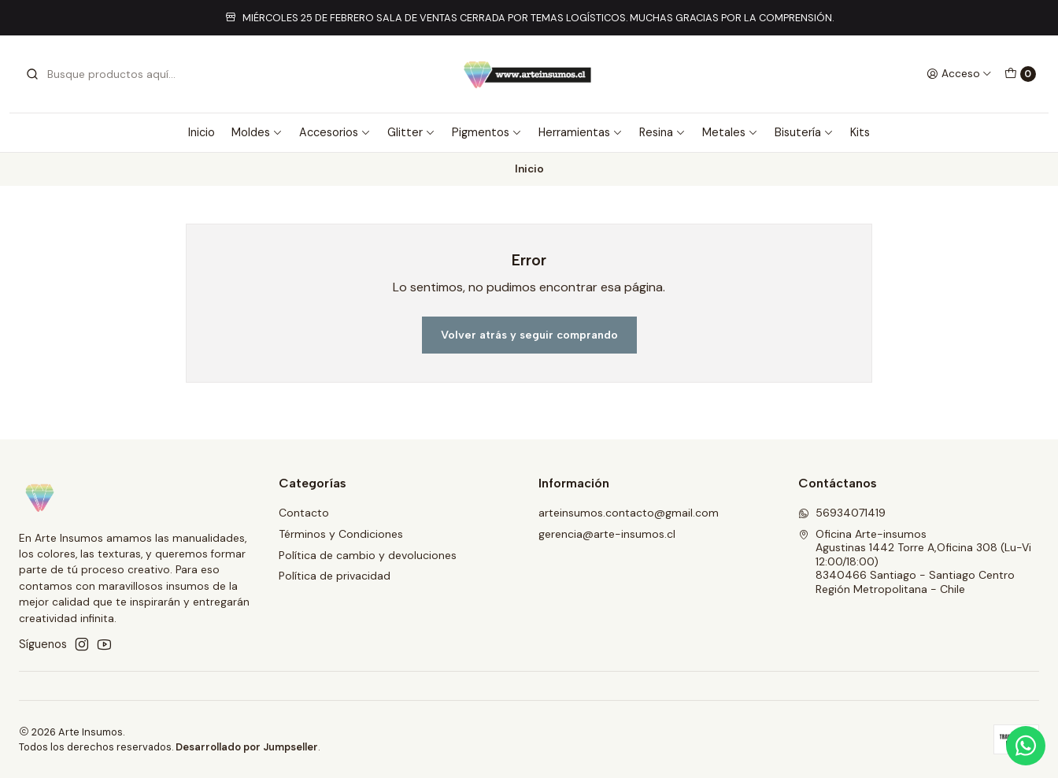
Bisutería (804, 132)
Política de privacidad (334, 576)
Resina (662, 132)
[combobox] (105, 74)
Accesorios (335, 132)
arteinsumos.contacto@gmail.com (628, 513)
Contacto (304, 513)
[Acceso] (959, 74)
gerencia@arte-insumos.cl (606, 534)
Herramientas (580, 132)
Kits (860, 132)
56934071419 (842, 513)
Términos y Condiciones (341, 534)
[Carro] (1020, 74)
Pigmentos (487, 132)
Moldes (257, 132)
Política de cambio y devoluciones (368, 555)
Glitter (411, 132)
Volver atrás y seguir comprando (529, 335)
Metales (730, 132)
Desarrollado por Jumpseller (247, 747)
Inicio (201, 132)
